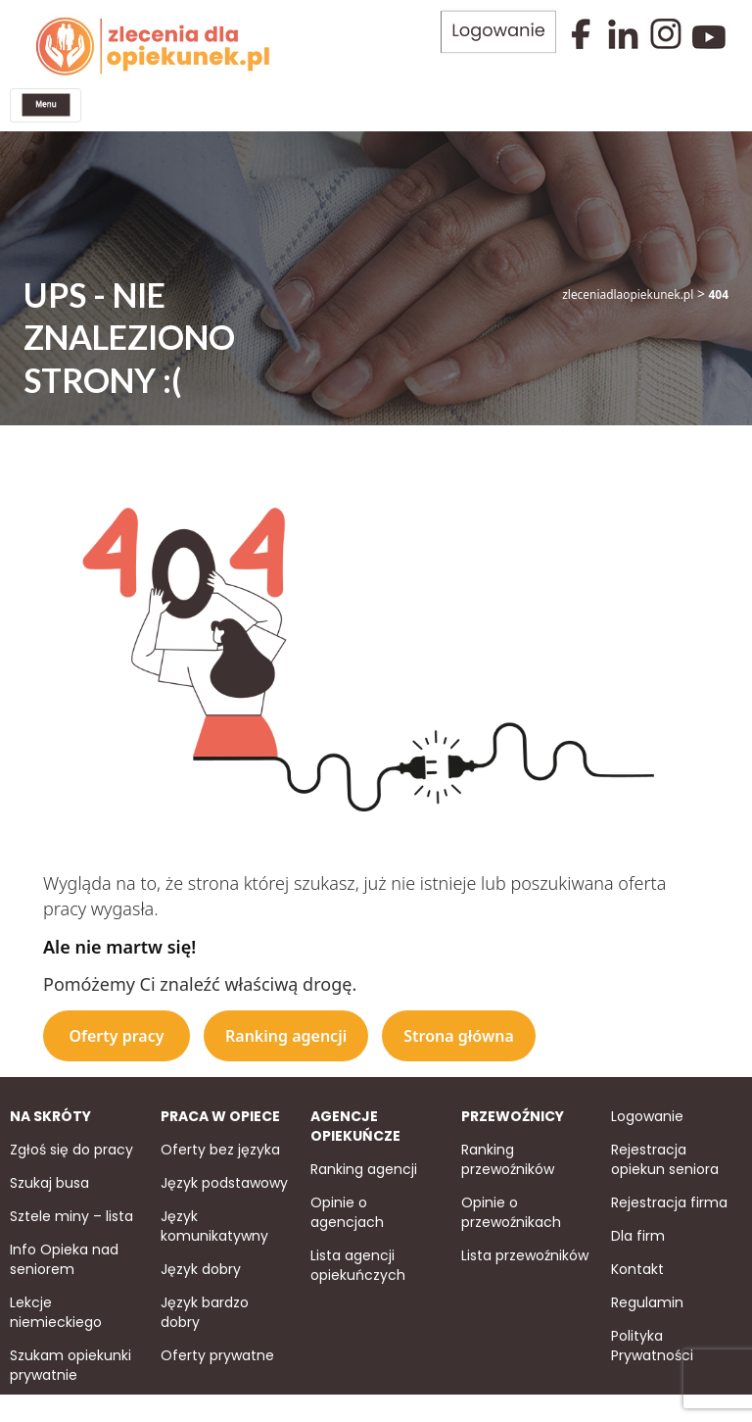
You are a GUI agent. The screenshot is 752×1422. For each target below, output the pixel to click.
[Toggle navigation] (44, 104)
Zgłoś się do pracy (71, 1147)
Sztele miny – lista (71, 1214)
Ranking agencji (286, 1034)
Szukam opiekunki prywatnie (70, 1362)
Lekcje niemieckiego (56, 1309)
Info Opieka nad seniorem (64, 1257)
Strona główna (458, 1034)
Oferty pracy (116, 1034)
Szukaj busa (49, 1181)
